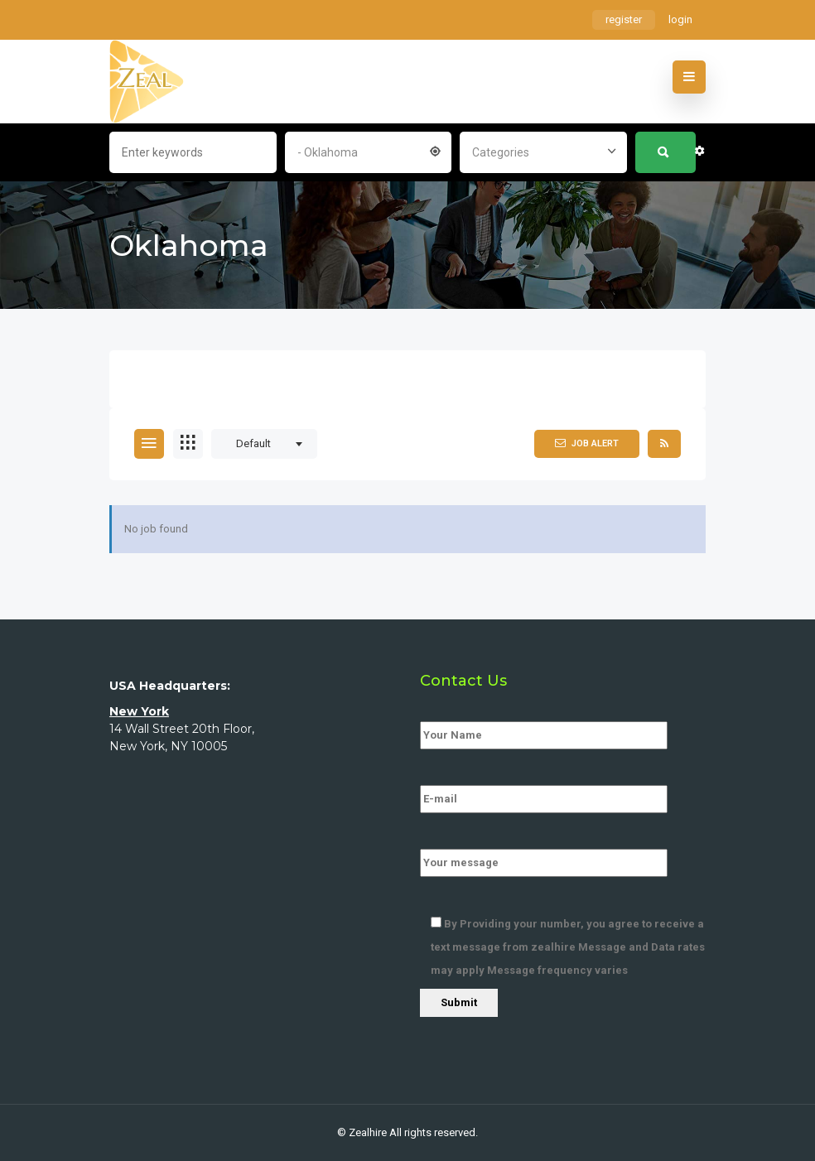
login (680, 19)
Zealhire (368, 1132)
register (623, 19)
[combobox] (368, 151)
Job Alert (587, 443)
